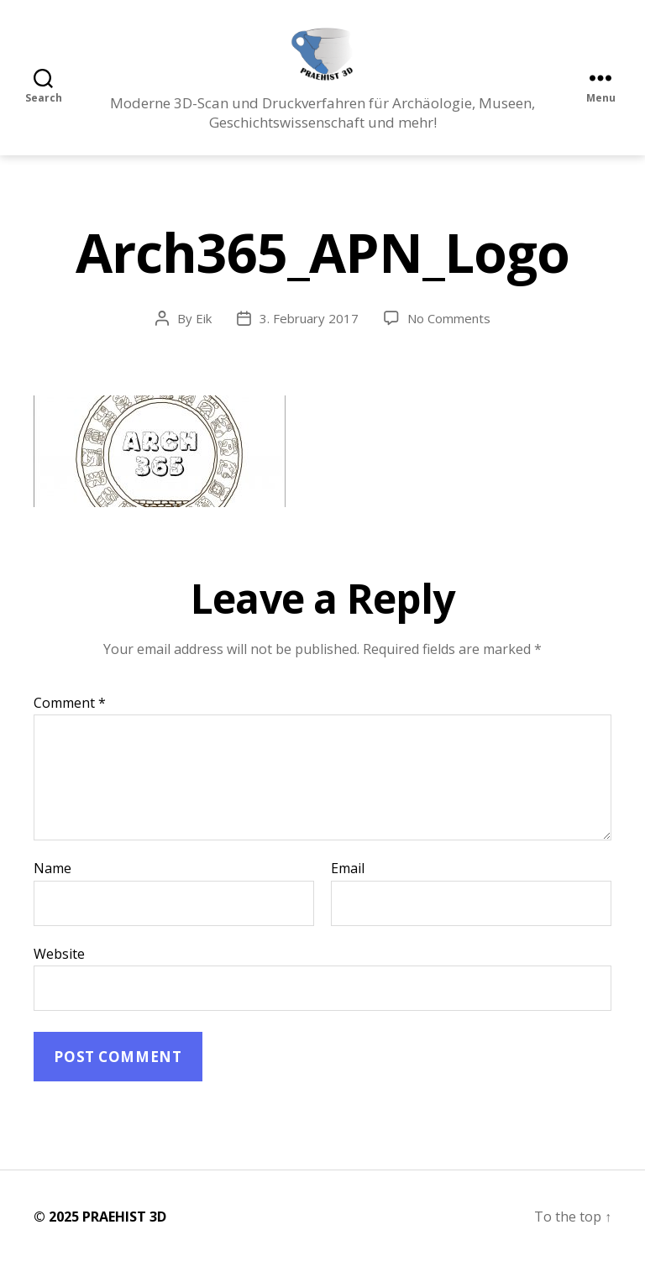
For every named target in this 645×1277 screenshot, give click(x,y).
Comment (70, 717)
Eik (204, 332)
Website (59, 967)
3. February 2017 (309, 332)
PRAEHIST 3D (124, 1231)
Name (52, 883)
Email (347, 883)
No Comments (448, 332)
